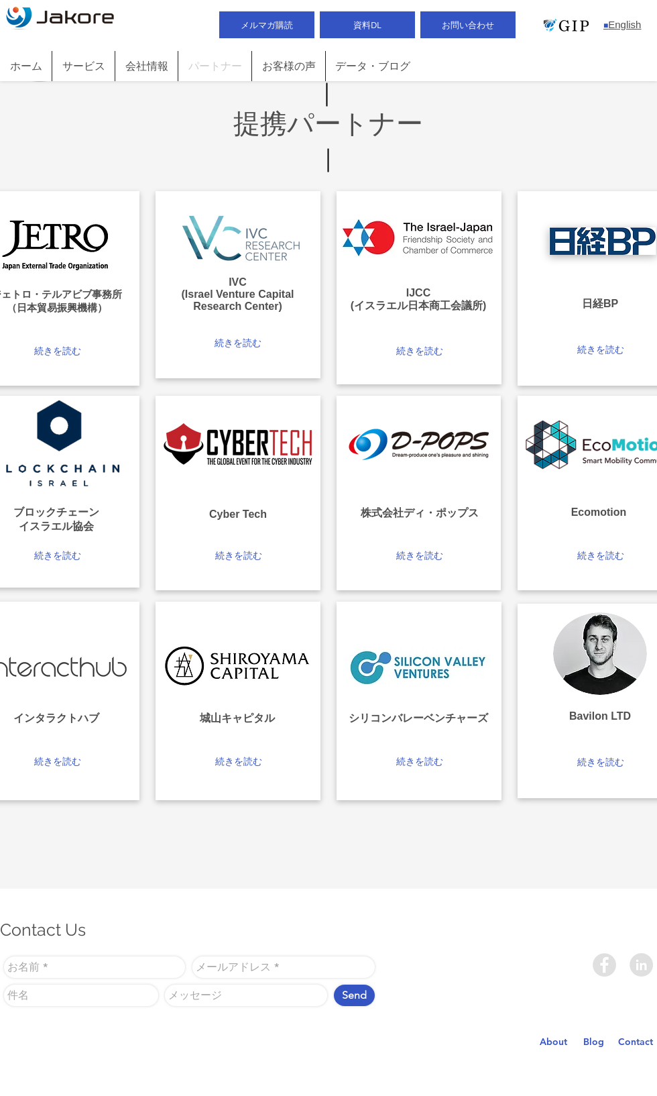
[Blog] (594, 1042)
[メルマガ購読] (266, 24)
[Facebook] (604, 965)
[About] (553, 1042)
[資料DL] (367, 24)
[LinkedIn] (641, 965)
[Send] (354, 995)
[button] (57, 351)
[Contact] (635, 1042)
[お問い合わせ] (468, 24)
